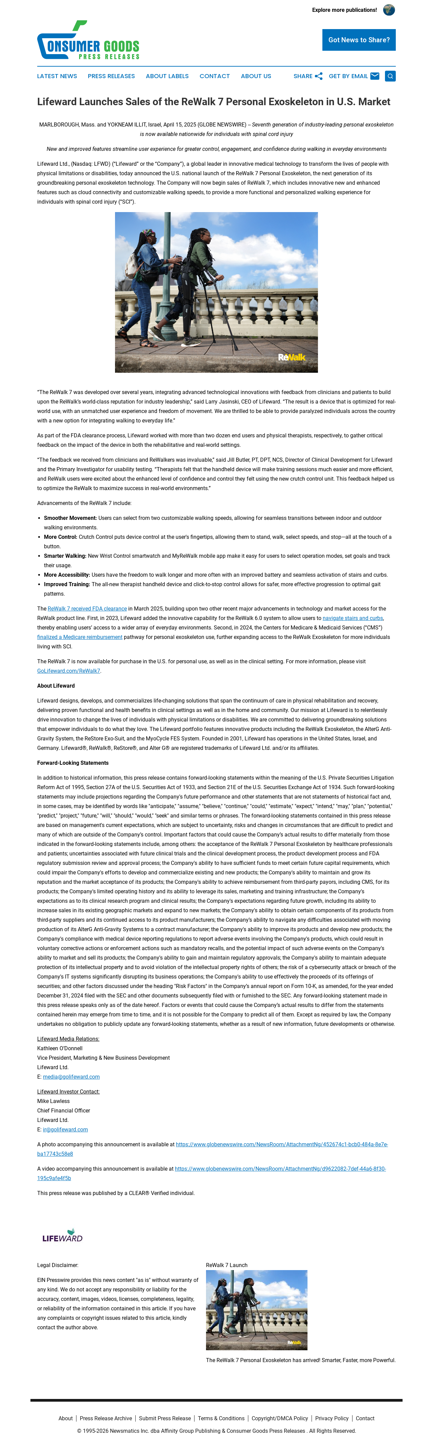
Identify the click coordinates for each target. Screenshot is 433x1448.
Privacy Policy (332, 1418)
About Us (256, 76)
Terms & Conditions (221, 1418)
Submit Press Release (165, 1418)
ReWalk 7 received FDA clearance (87, 608)
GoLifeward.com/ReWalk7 (68, 671)
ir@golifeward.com (65, 1129)
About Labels (167, 76)
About (66, 1418)
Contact (215, 76)
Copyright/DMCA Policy (280, 1418)
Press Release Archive (106, 1418)
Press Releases (111, 76)
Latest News (57, 76)
